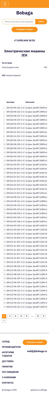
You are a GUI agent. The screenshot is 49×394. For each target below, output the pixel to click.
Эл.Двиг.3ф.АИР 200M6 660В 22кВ (36, 108)
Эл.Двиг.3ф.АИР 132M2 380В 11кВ (36, 303)
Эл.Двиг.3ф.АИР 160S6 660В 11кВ (36, 173)
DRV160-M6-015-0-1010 (17, 209)
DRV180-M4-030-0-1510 (17, 152)
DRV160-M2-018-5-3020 (17, 221)
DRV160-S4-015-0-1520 (17, 181)
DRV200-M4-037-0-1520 (17, 116)
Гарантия (7, 366)
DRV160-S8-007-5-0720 (17, 165)
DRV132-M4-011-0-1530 (17, 291)
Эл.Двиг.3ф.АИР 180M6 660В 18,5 (36, 140)
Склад (6, 341)
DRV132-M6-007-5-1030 (17, 278)
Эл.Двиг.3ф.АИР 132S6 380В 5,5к (36, 242)
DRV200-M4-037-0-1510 (17, 120)
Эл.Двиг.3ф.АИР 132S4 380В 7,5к (36, 254)
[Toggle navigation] (5, 4)
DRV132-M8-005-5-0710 (17, 274)
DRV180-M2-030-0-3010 (17, 160)
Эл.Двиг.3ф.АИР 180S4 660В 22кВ (36, 132)
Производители (11, 347)
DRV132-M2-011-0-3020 (17, 307)
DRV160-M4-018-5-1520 (17, 213)
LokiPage (43, 390)
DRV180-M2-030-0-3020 (17, 156)
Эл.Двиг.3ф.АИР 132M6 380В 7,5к (36, 278)
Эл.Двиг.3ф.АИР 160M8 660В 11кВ (36, 197)
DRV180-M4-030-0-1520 (17, 148)
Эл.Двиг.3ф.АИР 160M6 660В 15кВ (36, 205)
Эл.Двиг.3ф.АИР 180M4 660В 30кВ (36, 148)
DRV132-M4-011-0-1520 (17, 295)
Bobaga (24, 13)
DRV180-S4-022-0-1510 (17, 136)
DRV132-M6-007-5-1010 (17, 286)
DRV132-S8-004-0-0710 (17, 238)
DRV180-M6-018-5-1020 (17, 140)
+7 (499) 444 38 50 (24, 40)
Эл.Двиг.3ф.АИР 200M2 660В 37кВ (36, 124)
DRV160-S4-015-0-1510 (17, 185)
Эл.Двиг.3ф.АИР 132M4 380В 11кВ (36, 291)
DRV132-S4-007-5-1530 (17, 254)
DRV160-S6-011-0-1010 (17, 177)
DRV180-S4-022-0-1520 (17, 132)
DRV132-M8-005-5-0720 (17, 270)
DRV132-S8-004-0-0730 (17, 230)
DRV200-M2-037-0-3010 (17, 128)
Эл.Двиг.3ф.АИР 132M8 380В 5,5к (36, 266)
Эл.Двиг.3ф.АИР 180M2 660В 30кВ (36, 156)
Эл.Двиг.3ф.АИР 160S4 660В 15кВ (36, 181)
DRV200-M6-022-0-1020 (17, 108)
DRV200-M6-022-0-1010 (17, 112)
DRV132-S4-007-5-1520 (17, 258)
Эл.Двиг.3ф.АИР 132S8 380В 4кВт (36, 230)
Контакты (7, 382)
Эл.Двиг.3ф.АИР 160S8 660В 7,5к (36, 165)
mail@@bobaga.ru (37, 351)
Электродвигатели (10, 67)
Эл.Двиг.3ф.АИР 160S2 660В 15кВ (36, 189)
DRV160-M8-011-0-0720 (17, 197)
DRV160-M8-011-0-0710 (17, 201)
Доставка (8, 361)
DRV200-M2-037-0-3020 (17, 124)
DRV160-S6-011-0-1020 (17, 173)
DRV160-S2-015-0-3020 (17, 189)
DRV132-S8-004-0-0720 (17, 234)
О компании (9, 377)
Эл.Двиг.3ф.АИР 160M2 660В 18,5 (36, 221)
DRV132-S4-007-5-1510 (17, 262)
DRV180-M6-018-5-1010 (17, 144)
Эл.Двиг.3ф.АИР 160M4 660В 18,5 (36, 213)
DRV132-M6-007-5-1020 (17, 282)
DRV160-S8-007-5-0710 (17, 169)
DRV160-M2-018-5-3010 (17, 225)
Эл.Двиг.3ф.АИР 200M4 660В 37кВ (36, 116)
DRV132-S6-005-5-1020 (17, 246)
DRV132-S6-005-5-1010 (17, 250)
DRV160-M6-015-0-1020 (17, 205)
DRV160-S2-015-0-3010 (17, 193)
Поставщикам (10, 372)
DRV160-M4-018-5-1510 (17, 217)
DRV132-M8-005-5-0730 (17, 266)
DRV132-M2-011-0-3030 (17, 303)
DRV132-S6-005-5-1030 (17, 242)
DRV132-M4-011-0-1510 (17, 299)
